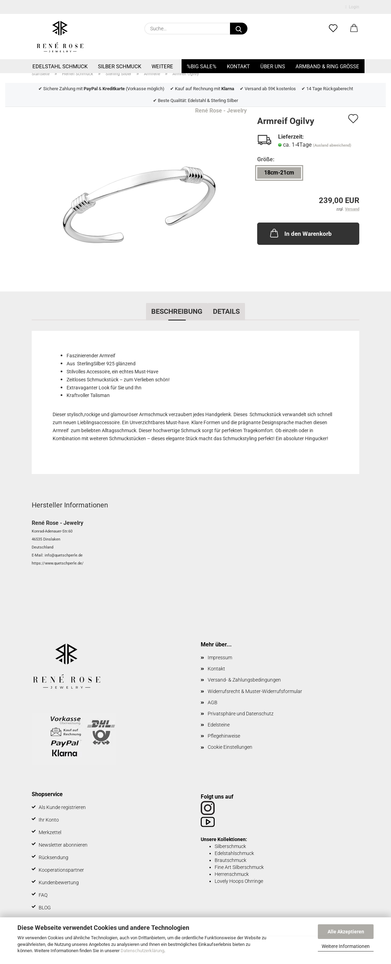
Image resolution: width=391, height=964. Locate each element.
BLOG (45, 907)
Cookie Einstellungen (230, 747)
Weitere (162, 66)
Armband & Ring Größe (327, 66)
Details (226, 311)
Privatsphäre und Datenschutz (241, 713)
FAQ (43, 895)
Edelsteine (219, 725)
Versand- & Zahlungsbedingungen (244, 680)
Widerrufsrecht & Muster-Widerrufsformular (255, 691)
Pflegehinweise (224, 736)
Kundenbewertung (59, 882)
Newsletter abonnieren (63, 845)
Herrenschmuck (232, 874)
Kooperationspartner (61, 870)
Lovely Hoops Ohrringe (239, 881)
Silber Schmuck (119, 66)
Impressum (220, 657)
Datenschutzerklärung (142, 950)
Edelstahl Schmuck (59, 66)
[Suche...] (238, 28)
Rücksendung (53, 857)
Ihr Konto (49, 820)
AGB (212, 702)
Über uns (272, 66)
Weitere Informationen (346, 946)
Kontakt (238, 66)
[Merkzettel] (333, 28)
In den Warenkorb (300, 233)
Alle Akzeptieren (346, 931)
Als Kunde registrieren (62, 807)
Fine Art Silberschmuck (239, 867)
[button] (354, 28)
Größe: (266, 159)
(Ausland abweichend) (332, 145)
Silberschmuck (230, 846)
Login (352, 7)
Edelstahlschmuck (234, 853)
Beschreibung (176, 311)
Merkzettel (50, 832)
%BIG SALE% (201, 66)
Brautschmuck (230, 860)
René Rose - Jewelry (221, 110)
